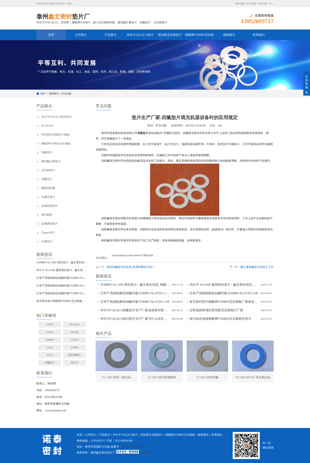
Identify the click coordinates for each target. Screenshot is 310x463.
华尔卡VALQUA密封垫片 (56, 116)
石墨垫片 (46, 241)
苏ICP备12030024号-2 (135, 446)
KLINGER (47, 125)
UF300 (74, 339)
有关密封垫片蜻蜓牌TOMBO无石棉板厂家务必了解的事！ (62, 301)
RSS (271, 3)
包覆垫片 (46, 179)
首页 (51, 34)
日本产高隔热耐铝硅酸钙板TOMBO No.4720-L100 (62, 285)
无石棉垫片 (48, 170)
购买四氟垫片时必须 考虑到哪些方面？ (131, 267)
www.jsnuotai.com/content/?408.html (132, 255)
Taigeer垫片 (48, 232)
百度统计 (145, 452)
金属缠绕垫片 (49, 223)
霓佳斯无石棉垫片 (170, 34)
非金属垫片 (74, 354)
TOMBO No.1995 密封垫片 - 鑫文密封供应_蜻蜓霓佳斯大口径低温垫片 (62, 262)
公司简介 (81, 34)
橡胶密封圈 (48, 188)
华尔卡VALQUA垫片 (140, 34)
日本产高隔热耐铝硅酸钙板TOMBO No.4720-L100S (62, 277)
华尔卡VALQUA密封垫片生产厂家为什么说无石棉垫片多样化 (135, 318)
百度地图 (251, 3)
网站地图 (240, 3)
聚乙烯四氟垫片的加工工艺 (257, 267)
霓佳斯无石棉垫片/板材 (55, 134)
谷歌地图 (262, 3)
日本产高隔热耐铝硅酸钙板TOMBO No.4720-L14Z (62, 293)
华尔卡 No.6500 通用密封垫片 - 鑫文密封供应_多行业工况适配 (62, 270)
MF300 (74, 332)
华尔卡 (74, 362)
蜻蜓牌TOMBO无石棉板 (199, 36)
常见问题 (66, 93)
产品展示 (110, 34)
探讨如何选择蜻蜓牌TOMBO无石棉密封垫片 (220, 318)
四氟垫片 (46, 152)
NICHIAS (74, 324)
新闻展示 (229, 34)
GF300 (49, 324)
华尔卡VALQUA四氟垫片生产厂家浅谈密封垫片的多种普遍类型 (135, 310)
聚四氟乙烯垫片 (51, 161)
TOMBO (49, 339)
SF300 (49, 332)
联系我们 (259, 34)
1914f (50, 347)
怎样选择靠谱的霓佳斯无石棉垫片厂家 (216, 310)
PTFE (50, 354)
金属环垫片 (48, 196)
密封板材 (46, 214)
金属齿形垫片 (49, 205)
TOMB (74, 347)
